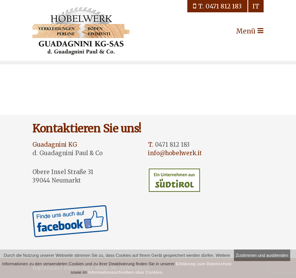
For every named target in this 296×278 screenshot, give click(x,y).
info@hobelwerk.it (175, 153)
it (255, 6)
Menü (243, 31)
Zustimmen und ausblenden (262, 255)
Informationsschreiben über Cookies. (125, 272)
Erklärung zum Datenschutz (204, 263)
